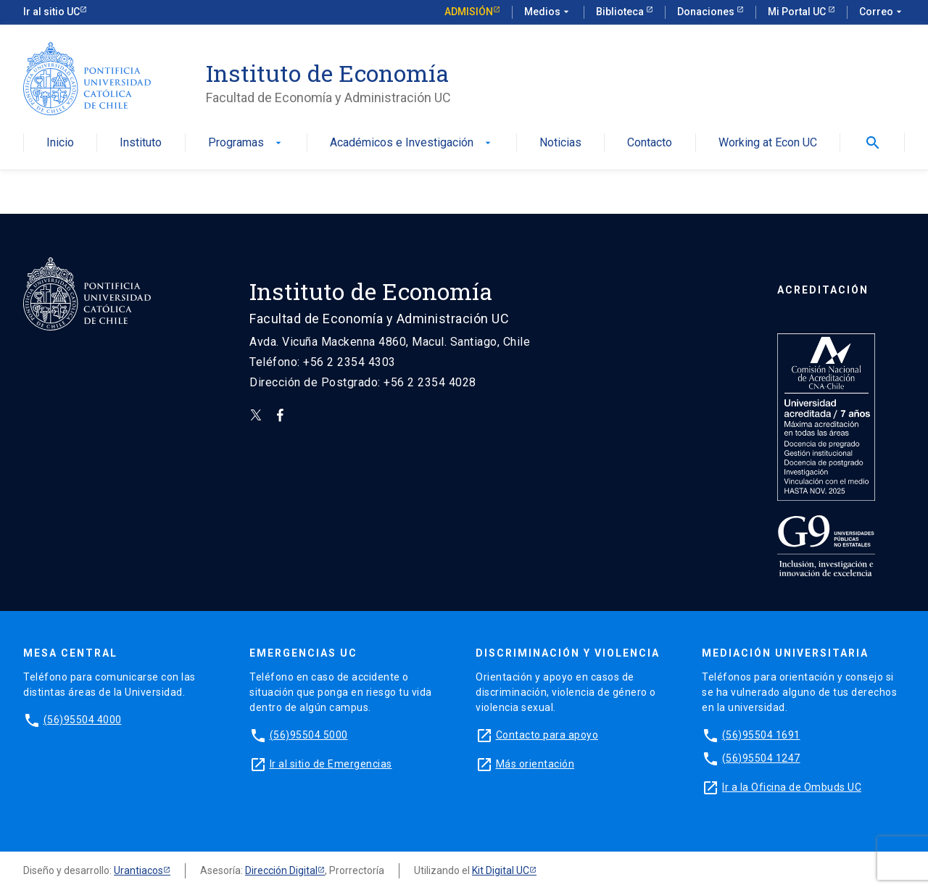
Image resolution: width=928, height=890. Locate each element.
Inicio (60, 143)
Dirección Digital (281, 870)
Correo (882, 12)
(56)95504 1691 (761, 735)
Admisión (468, 11)
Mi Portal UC (798, 11)
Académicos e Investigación (412, 143)
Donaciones (707, 11)
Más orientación (535, 764)
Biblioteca (621, 11)
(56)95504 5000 (309, 735)
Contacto (649, 143)
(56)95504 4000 (83, 719)
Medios (548, 12)
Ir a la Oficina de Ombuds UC (791, 787)
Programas (246, 143)
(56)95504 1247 (761, 758)
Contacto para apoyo (547, 735)
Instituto (141, 143)
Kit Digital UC (500, 870)
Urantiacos (138, 870)
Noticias (560, 143)
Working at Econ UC (767, 143)
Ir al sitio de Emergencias (331, 764)
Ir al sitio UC (51, 11)
